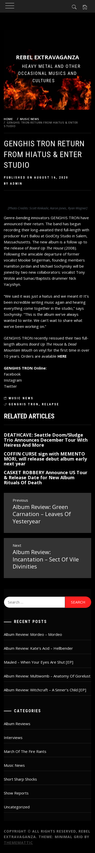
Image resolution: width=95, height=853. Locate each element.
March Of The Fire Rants (25, 751)
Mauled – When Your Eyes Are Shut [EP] (38, 662)
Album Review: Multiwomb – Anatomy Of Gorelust (47, 675)
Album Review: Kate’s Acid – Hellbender (38, 648)
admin (16, 183)
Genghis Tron (24, 404)
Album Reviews (17, 723)
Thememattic (18, 842)
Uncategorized (17, 806)
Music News (21, 398)
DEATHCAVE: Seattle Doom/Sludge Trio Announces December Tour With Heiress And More (46, 440)
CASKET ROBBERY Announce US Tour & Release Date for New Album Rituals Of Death (45, 477)
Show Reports (16, 792)
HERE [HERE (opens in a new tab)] (62, 356)
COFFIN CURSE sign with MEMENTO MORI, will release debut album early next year (45, 459)
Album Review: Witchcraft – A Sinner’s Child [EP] (45, 689)
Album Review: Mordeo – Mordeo (33, 634)
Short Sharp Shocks (20, 779)
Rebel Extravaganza (47, 57)
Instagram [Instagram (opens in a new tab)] (13, 380)
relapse (50, 404)
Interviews (13, 737)
